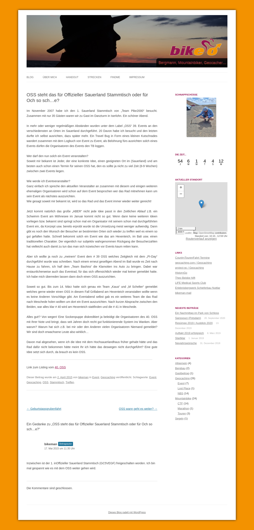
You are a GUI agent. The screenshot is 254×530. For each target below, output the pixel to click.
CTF (180, 403)
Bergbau (180, 368)
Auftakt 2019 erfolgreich (189, 333)
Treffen (69, 382)
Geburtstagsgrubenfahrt (44, 408)
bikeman (83, 377)
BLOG (30, 77)
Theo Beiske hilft (185, 277)
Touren (182, 413)
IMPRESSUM (137, 77)
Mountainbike (183, 398)
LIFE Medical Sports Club (190, 282)
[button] (201, 204)
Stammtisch (57, 382)
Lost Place (184, 388)
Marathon (183, 408)
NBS (180, 393)
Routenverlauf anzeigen (201, 238)
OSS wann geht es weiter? (138, 408)
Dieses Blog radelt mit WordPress (127, 512)
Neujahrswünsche (186, 343)
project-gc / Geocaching (189, 267)
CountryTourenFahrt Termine (192, 257)
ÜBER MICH (50, 77)
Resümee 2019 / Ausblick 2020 (194, 323)
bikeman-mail (183, 292)
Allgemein (181, 363)
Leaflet (188, 233)
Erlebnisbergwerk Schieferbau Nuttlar (197, 287)
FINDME (115, 77)
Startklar (180, 338)
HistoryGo (181, 272)
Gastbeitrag (182, 373)
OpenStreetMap (206, 233)
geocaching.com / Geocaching (193, 262)
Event (95, 377)
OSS (45, 382)
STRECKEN (94, 77)
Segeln (179, 418)
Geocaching (108, 377)
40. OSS (60, 367)
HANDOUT (72, 77)
